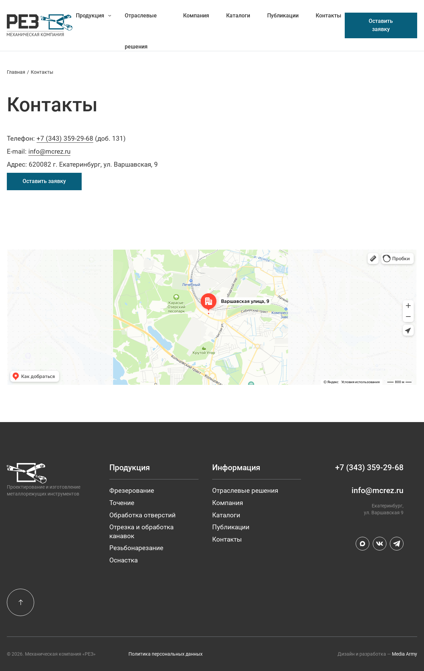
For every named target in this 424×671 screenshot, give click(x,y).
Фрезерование (131, 490)
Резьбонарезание (136, 548)
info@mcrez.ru (49, 151)
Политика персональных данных (165, 654)
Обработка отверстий (142, 515)
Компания (196, 15)
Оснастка (123, 560)
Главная (16, 72)
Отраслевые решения (141, 21)
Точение (121, 503)
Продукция (90, 15)
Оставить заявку (381, 25)
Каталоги (238, 15)
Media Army (404, 654)
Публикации (283, 15)
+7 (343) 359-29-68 (65, 138)
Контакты (328, 15)
